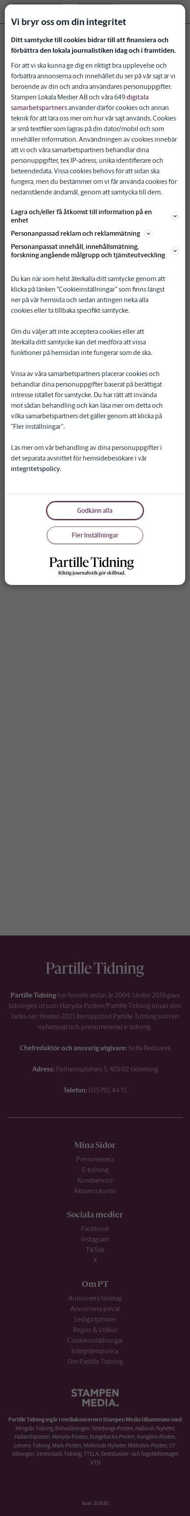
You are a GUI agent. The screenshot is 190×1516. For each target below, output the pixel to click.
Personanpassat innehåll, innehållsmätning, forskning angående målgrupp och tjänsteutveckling (95, 250)
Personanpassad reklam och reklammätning (81, 233)
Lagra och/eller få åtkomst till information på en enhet (95, 216)
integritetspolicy (35, 468)
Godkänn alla (95, 511)
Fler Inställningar (95, 535)
